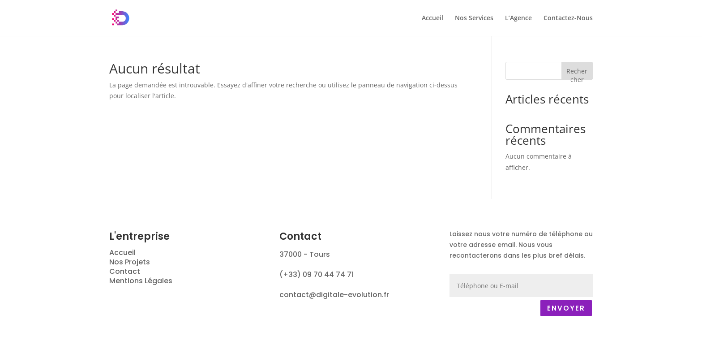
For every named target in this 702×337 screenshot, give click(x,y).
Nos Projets (129, 262)
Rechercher (576, 73)
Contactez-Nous (568, 18)
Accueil (432, 18)
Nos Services (474, 18)
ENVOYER (566, 308)
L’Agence (518, 18)
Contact (124, 271)
